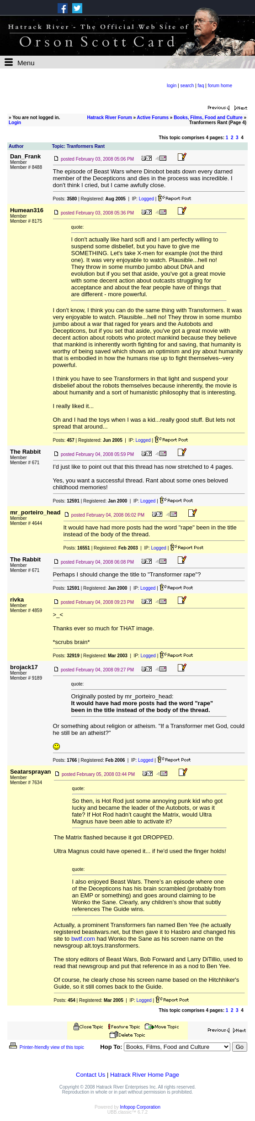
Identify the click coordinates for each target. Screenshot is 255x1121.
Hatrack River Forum (109, 117)
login (171, 85)
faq (201, 85)
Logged (146, 198)
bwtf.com (83, 938)
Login (15, 122)
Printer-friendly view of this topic (46, 1047)
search (187, 85)
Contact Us (90, 1074)
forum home (220, 85)
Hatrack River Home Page (144, 1074)
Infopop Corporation (140, 1107)
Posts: (65, 198)
